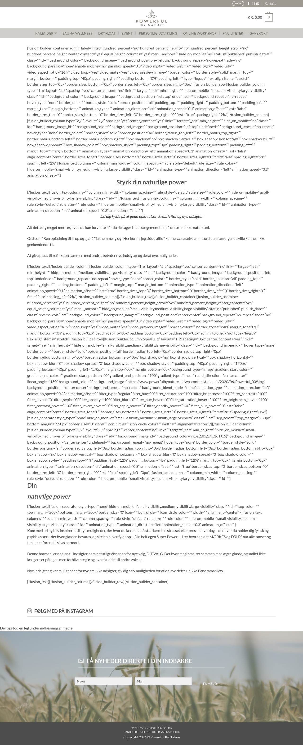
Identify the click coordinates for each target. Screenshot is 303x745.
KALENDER (46, 33)
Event (127, 33)
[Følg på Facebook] (248, 3)
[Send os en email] (257, 3)
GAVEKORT (259, 33)
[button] (260, 17)
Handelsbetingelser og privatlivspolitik (152, 731)
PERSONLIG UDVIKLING (158, 33)
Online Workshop (200, 33)
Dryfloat (107, 33)
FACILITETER (233, 33)
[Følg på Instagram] (253, 3)
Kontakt (270, 3)
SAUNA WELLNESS (77, 33)
